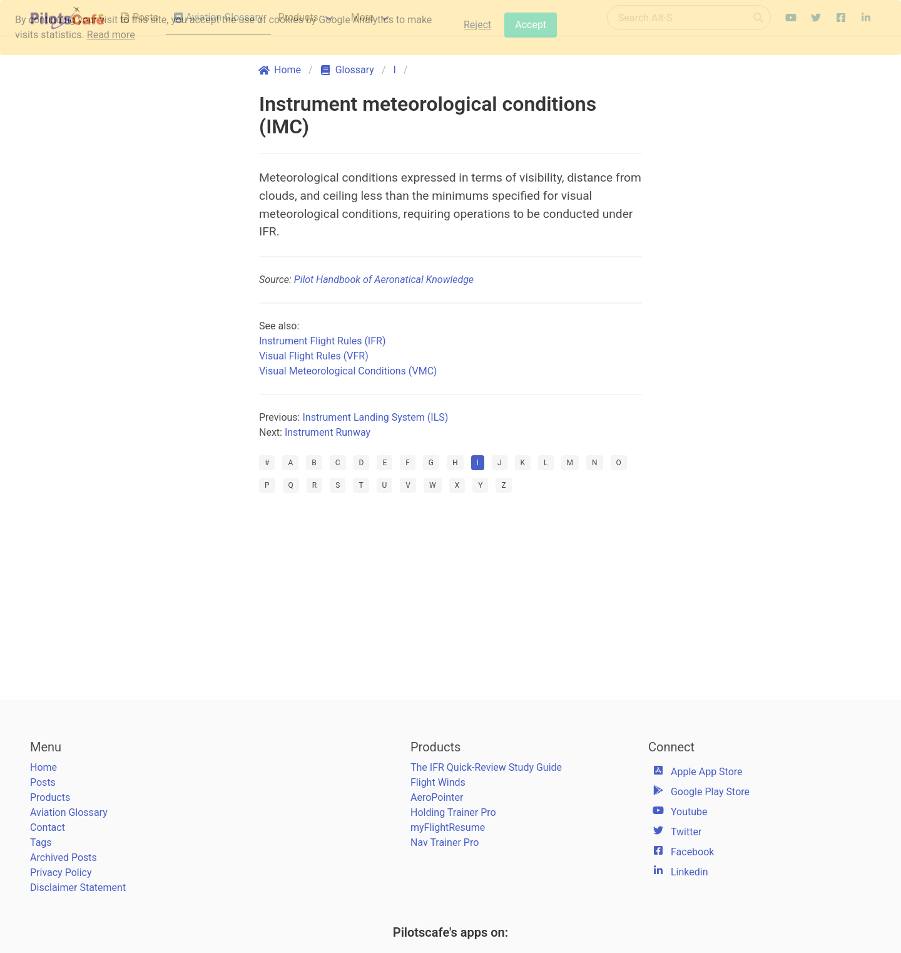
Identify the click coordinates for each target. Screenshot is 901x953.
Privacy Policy (61, 872)
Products (50, 797)
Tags (41, 842)
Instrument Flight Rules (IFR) (322, 341)
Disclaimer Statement (78, 888)
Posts (43, 782)
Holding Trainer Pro (453, 812)
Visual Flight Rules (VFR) (314, 356)
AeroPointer (436, 797)
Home (43, 767)
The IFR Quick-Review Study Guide (486, 767)
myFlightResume (447, 827)
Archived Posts (63, 857)
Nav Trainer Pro (444, 842)
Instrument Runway (327, 432)
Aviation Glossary (69, 812)
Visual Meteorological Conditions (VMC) (348, 371)
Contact (47, 827)
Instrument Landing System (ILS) (375, 417)
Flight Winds (438, 782)
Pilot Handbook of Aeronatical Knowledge (384, 280)
